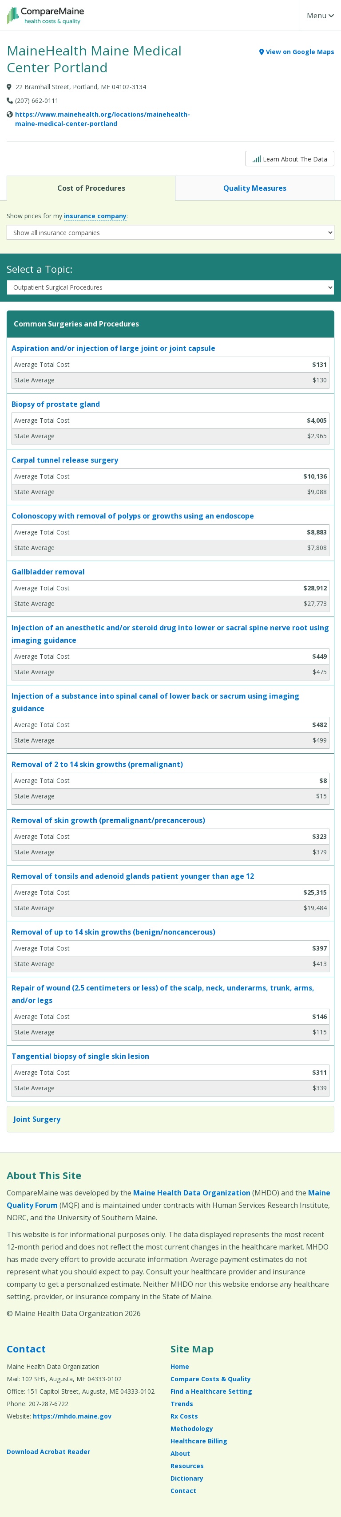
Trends (181, 1403)
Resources (187, 1466)
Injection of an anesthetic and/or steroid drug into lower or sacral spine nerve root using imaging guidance (170, 634)
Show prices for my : (67, 216)
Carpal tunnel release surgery (65, 460)
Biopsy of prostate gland (56, 404)
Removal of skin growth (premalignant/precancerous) (108, 820)
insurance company (95, 216)
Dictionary (186, 1478)
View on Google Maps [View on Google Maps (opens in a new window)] (296, 51)
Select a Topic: (39, 268)
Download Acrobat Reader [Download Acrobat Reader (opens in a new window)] (48, 1451)
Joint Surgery (37, 1119)
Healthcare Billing (198, 1441)
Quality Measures (254, 187)
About (180, 1453)
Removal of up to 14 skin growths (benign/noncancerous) (113, 932)
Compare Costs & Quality (210, 1379)
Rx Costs (184, 1416)
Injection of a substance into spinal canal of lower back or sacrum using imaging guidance (155, 702)
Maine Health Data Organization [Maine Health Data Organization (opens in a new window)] (191, 1193)
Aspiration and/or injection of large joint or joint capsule (113, 348)
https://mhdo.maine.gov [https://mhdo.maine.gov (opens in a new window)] (72, 1416)
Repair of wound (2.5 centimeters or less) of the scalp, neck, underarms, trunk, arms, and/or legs (163, 994)
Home (179, 1366)
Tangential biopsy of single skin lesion (80, 1056)
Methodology (191, 1428)
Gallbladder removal (48, 572)
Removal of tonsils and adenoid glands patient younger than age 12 (133, 876)
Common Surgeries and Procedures (76, 324)
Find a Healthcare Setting (211, 1391)
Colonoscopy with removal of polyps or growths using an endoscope (133, 516)
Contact (26, 1348)
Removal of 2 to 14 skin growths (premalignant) (97, 764)
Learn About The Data (289, 158)
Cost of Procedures (91, 187)
